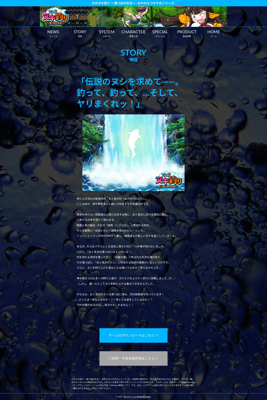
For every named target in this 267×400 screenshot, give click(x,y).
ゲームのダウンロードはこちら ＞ (133, 335)
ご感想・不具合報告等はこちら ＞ (134, 358)
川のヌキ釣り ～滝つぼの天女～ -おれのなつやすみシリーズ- (133, 3)
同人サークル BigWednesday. (137, 397)
